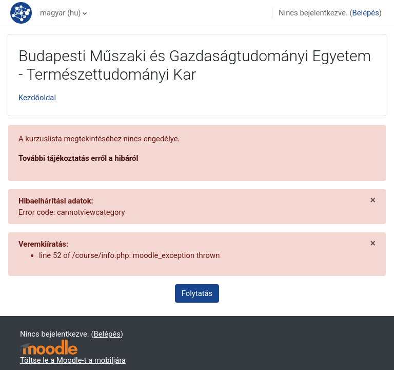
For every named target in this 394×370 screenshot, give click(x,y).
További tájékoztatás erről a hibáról (78, 158)
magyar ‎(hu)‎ (60, 12)
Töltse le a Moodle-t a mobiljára (73, 360)
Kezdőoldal (37, 97)
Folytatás (197, 293)
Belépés (365, 12)
